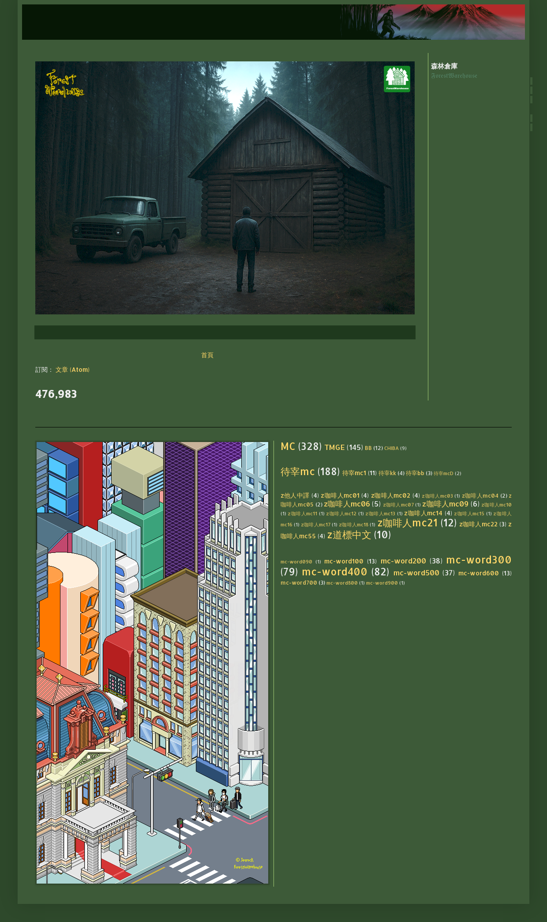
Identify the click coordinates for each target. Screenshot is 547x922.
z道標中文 (349, 534)
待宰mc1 (354, 472)
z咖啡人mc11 (302, 513)
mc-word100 (343, 561)
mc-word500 (416, 572)
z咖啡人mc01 (340, 495)
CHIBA (391, 448)
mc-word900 (382, 582)
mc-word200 (403, 560)
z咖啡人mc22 (478, 524)
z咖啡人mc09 (445, 503)
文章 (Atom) (73, 369)
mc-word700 (299, 582)
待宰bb (415, 472)
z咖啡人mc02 (391, 495)
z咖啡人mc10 (496, 504)
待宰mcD (443, 473)
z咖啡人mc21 (407, 522)
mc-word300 (479, 559)
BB (368, 447)
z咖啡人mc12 (341, 513)
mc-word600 (478, 573)
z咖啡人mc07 (398, 504)
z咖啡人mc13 (380, 513)
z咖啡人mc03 (437, 495)
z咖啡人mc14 (423, 513)
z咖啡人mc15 (469, 513)
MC (288, 446)
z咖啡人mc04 (480, 495)
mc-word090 (296, 561)
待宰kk (387, 472)
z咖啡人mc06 (347, 503)
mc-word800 (342, 582)
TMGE (334, 447)
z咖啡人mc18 (353, 524)
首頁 (207, 355)
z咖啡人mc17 (315, 524)
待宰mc (298, 471)
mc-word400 (334, 571)
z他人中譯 (295, 495)
